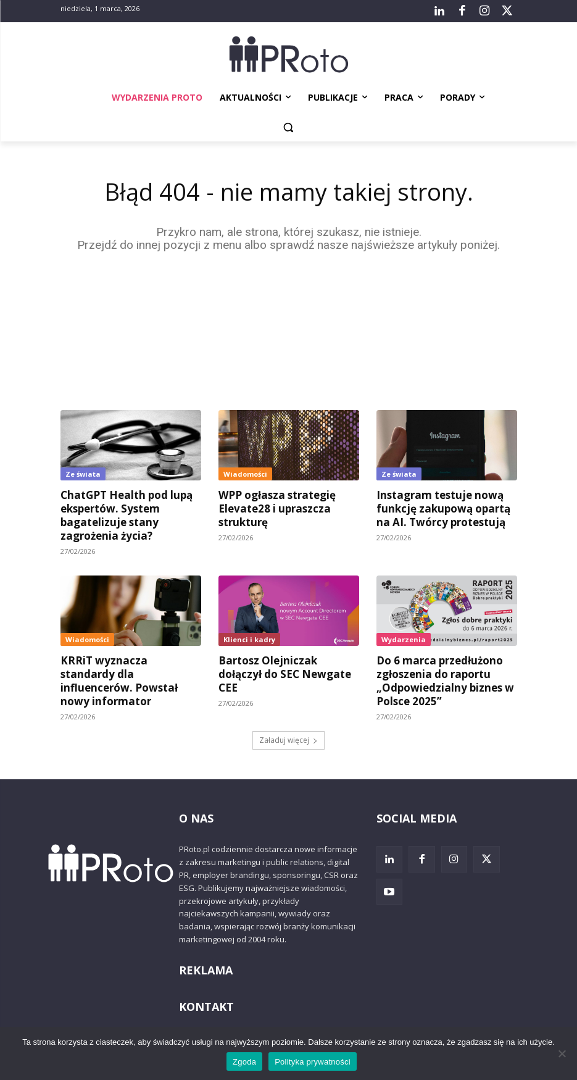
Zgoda (244, 1061)
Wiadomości (245, 474)
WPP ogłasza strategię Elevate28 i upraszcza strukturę (277, 508)
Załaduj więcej (288, 740)
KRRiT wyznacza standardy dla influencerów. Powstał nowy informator (119, 680)
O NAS (196, 818)
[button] (288, 127)
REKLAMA (206, 970)
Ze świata (83, 474)
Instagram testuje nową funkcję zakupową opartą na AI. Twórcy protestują (443, 508)
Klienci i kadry (249, 639)
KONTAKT (206, 1006)
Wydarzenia (403, 639)
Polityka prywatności (313, 1061)
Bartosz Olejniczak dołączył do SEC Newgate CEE (284, 674)
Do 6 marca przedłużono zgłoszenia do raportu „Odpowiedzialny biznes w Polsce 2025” (445, 680)
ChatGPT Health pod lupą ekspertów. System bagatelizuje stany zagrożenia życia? (126, 515)
